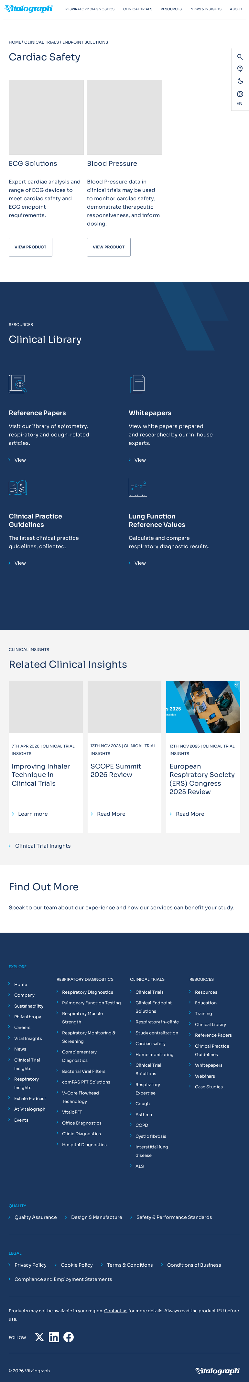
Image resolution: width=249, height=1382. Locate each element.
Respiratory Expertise (158, 1084)
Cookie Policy (77, 1256)
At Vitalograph (29, 1109)
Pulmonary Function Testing (91, 1002)
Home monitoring (154, 1054)
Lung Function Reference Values (157, 520)
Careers (22, 1027)
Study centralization (156, 1032)
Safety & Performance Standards (174, 1208)
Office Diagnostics (81, 1122)
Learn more (33, 814)
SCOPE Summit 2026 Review (116, 770)
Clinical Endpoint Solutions (153, 1007)
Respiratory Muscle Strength (82, 1017)
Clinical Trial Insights (27, 1064)
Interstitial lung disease (151, 1142)
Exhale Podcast (30, 1098)
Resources (206, 991)
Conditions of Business (194, 1256)
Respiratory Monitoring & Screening (88, 1037)
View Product (30, 247)
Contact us (115, 1301)
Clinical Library (210, 1024)
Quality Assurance (36, 1208)
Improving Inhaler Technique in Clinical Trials (41, 774)
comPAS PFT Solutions (86, 1081)
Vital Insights (28, 1038)
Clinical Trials (149, 991)
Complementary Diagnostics (79, 1056)
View (20, 460)
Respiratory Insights (26, 1083)
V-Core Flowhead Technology (80, 1097)
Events (21, 1120)
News (20, 1049)
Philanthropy (27, 1016)
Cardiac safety (150, 1043)
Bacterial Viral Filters (83, 1071)
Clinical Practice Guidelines (35, 520)
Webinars (205, 1076)
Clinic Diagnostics (81, 1133)
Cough (142, 1095)
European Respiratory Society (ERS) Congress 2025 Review (202, 778)
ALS (139, 1157)
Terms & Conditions (130, 1256)
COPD (141, 1116)
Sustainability (28, 1005)
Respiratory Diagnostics (87, 991)
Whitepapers (150, 413)
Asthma (143, 1106)
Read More (111, 814)
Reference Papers (37, 413)
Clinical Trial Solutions (148, 1069)
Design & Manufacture (96, 1208)
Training (203, 1013)
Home (20, 984)
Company (24, 995)
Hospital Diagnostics (84, 1144)
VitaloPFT (72, 1112)
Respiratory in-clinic (157, 1021)
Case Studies (208, 1086)
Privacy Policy (31, 1256)
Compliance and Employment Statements (63, 1270)
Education (205, 1002)
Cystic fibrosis (150, 1127)
